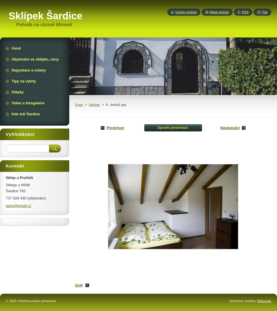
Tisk (264, 12)
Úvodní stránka (185, 12)
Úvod (79, 104)
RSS (245, 12)
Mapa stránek (219, 12)
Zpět (79, 285)
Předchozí (115, 128)
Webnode (264, 301)
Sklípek (94, 104)
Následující (230, 128)
